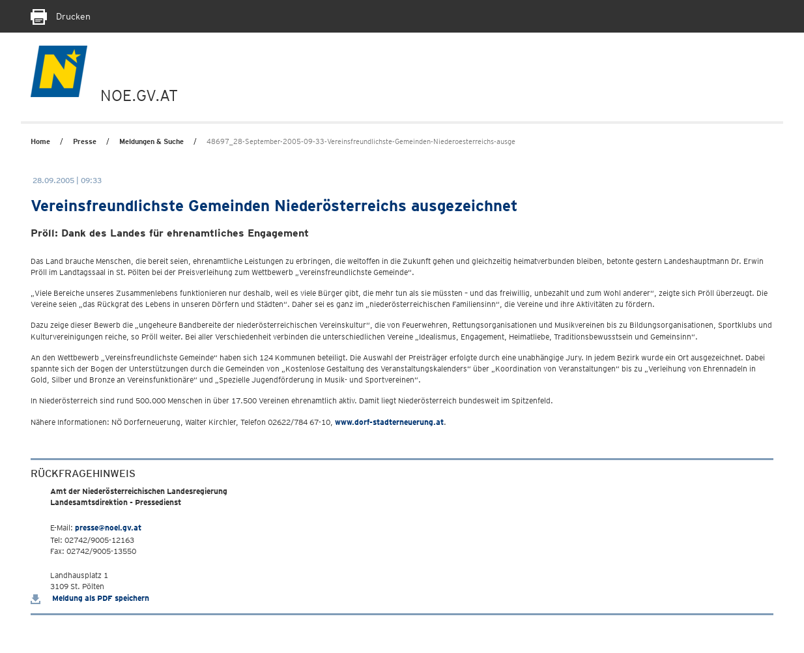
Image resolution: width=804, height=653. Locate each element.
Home (40, 141)
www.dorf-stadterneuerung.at (389, 422)
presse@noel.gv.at (108, 527)
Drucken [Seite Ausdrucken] (61, 16)
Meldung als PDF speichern (90, 598)
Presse (84, 141)
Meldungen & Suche (151, 141)
